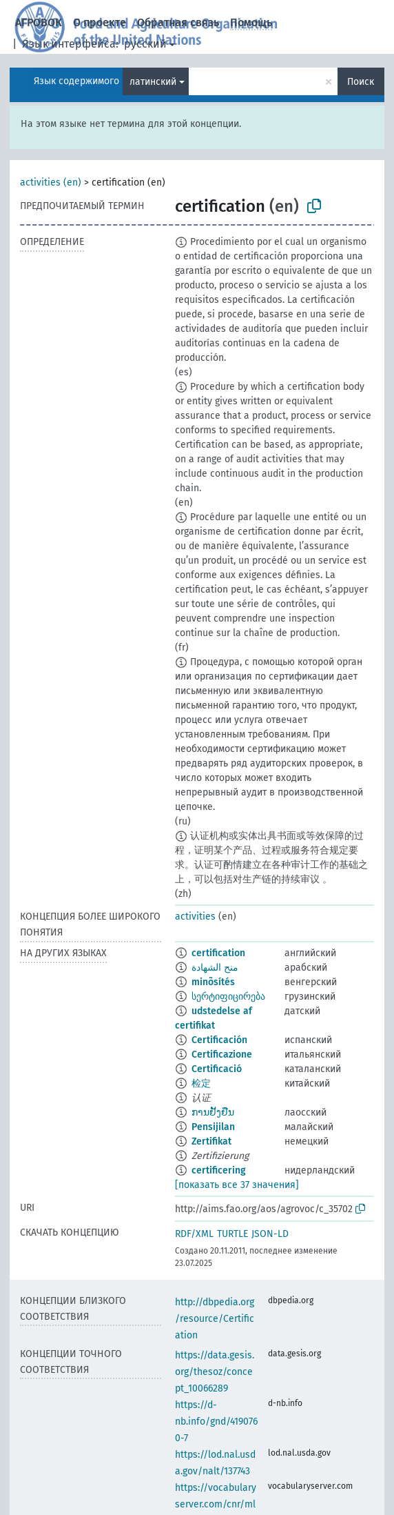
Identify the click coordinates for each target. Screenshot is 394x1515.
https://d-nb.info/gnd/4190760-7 (216, 1421)
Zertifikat (211, 1141)
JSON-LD (270, 1234)
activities (195, 916)
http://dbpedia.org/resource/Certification (214, 1318)
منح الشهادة (214, 967)
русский (145, 43)
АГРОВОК (38, 22)
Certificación (219, 1040)
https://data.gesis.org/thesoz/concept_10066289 (214, 1371)
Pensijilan (213, 1127)
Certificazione (221, 1054)
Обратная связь (178, 22)
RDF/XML (194, 1234)
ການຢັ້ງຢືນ (212, 1112)
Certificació (216, 1069)
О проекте (99, 22)
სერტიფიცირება (228, 996)
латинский (152, 82)
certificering (218, 1170)
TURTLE (232, 1234)
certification (218, 953)
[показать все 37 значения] (237, 1185)
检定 (201, 1083)
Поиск (360, 82)
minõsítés (213, 982)
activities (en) (50, 182)
